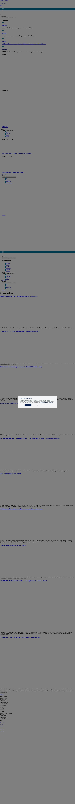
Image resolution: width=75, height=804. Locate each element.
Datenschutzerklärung (44, 402)
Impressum (51, 402)
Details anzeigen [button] (35, 405)
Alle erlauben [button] (28, 405)
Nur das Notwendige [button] (45, 405)
